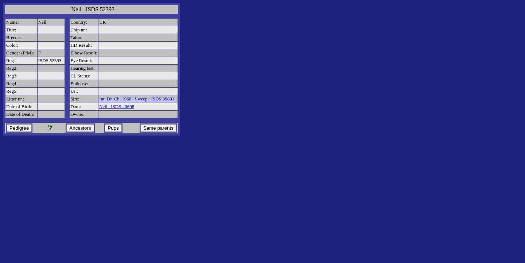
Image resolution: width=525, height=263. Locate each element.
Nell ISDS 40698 (116, 106)
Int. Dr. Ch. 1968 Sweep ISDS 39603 (136, 99)
